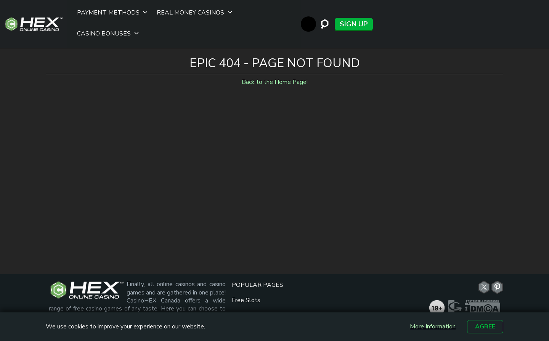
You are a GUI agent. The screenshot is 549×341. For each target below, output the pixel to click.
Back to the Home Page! (275, 53)
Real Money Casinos (186, 9)
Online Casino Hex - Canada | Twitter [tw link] (484, 258)
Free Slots (246, 271)
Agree (485, 326)
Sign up (526, 9)
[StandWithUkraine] (480, 9)
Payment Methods (104, 9)
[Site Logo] (34, 9)
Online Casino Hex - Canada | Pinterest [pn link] (497, 258)
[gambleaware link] (456, 299)
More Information (433, 327)
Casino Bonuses (264, 9)
